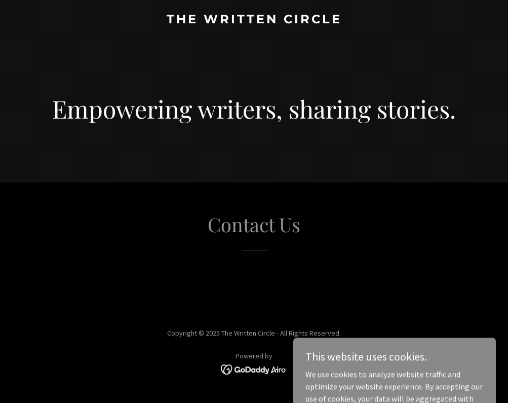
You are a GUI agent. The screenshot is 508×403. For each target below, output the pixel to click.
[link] (254, 20)
